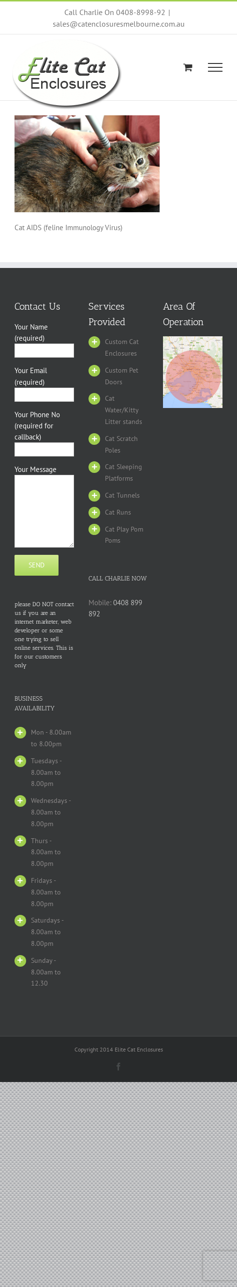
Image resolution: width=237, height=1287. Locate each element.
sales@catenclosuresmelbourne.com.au (119, 24)
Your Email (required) (44, 382)
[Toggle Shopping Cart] (188, 67)
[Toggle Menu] (215, 67)
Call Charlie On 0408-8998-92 (114, 12)
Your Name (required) (44, 338)
